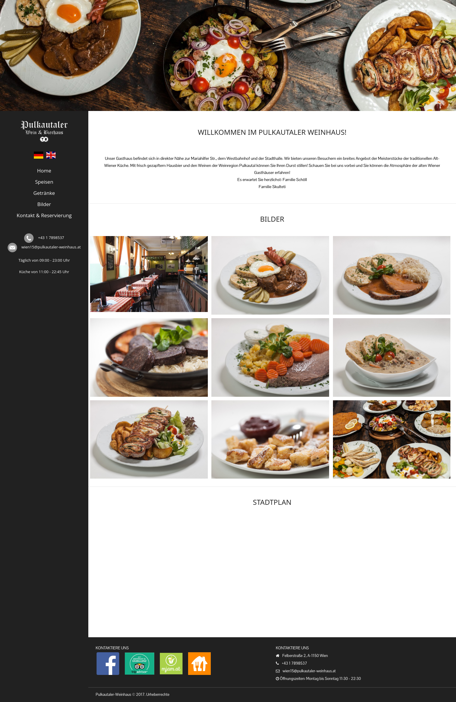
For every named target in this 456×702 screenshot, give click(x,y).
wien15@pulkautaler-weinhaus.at (51, 247)
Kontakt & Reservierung (44, 215)
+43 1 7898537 (51, 237)
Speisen (44, 181)
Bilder (44, 204)
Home (44, 170)
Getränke (44, 193)
